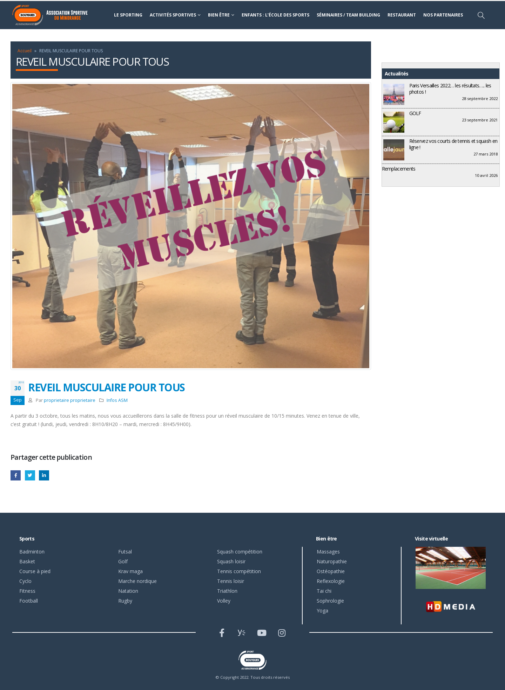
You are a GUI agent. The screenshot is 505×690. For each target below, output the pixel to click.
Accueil (25, 51)
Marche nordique (137, 581)
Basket (27, 561)
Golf (123, 561)
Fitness (27, 591)
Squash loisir (231, 561)
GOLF (415, 113)
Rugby (125, 600)
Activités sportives (173, 15)
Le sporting (128, 15)
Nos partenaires (443, 15)
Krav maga (130, 571)
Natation (128, 591)
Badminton (32, 551)
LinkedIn (44, 475)
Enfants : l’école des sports (275, 15)
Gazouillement (30, 475)
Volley (223, 600)
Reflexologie (331, 581)
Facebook (16, 475)
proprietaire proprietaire (69, 400)
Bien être (219, 15)
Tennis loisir (230, 581)
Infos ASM (117, 400)
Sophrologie (330, 600)
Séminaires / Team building (348, 15)
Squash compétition (239, 551)
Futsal (125, 551)
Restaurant (402, 15)
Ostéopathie (331, 571)
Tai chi (324, 591)
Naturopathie (332, 561)
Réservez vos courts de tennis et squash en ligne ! (453, 144)
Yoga (322, 610)
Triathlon (227, 591)
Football (28, 600)
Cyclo (25, 581)
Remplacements (399, 168)
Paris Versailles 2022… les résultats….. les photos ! (450, 88)
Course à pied (34, 571)
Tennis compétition (239, 571)
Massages (328, 551)
